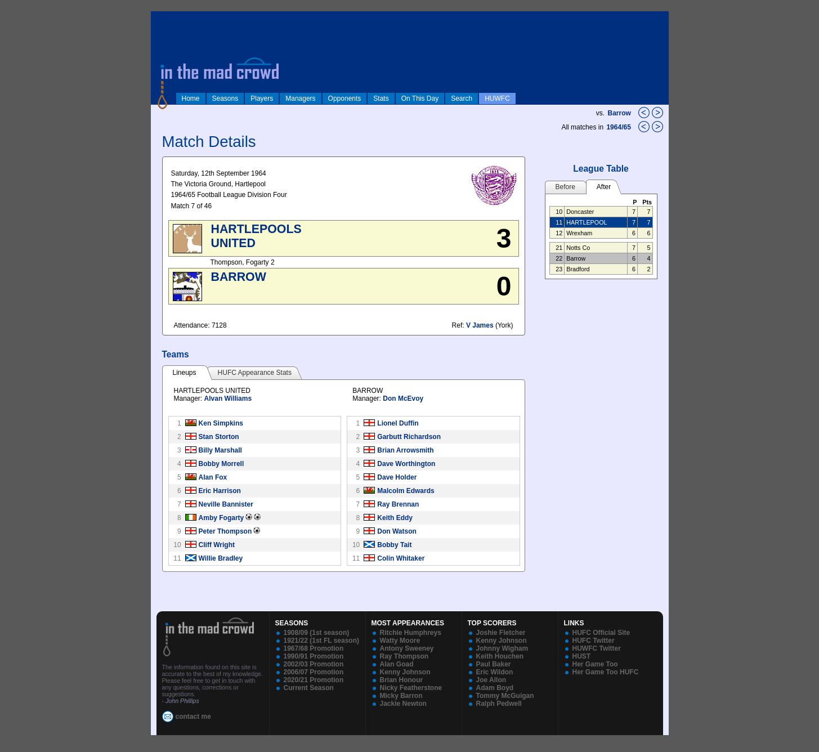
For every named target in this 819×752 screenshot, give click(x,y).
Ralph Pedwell (499, 704)
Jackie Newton (403, 704)
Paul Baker (493, 664)
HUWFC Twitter (596, 648)
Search (461, 98)
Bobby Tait (394, 545)
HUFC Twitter (593, 640)
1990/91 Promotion (314, 656)
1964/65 (619, 127)
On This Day (419, 98)
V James (480, 325)
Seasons (225, 98)
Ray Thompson (404, 656)
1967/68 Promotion (314, 648)
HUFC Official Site (601, 633)
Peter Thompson (225, 531)
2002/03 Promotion (314, 664)
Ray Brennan (398, 504)
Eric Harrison (220, 491)
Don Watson (397, 531)
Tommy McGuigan (505, 696)
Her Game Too (595, 664)
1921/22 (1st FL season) (322, 640)
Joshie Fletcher (501, 633)
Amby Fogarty (221, 518)
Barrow (618, 113)
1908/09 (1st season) (317, 633)
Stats (380, 98)
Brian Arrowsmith (405, 450)
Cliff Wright (217, 545)
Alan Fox (213, 477)
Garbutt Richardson (409, 437)
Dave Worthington (406, 464)
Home (191, 98)
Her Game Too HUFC (605, 672)
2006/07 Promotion (314, 672)
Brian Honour (401, 680)
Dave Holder (397, 477)
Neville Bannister (226, 504)
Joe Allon (491, 680)
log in (163, 18)
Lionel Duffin (397, 423)
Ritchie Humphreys (410, 633)
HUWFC (497, 98)
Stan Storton (219, 437)
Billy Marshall (220, 450)
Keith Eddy (395, 518)
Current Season (309, 688)
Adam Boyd (495, 688)
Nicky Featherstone (411, 688)
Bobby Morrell (221, 464)
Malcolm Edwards (405, 491)
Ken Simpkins (221, 423)
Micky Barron (401, 696)
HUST (581, 656)
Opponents (344, 98)
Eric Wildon (494, 672)
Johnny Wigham (502, 648)
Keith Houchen (500, 656)
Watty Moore (400, 640)
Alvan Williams (228, 398)
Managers (300, 98)
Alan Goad (397, 664)
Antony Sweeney (407, 648)
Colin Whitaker (400, 558)
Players (261, 98)
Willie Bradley (221, 558)
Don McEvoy (403, 398)
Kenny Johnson (405, 672)
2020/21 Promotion (314, 680)
